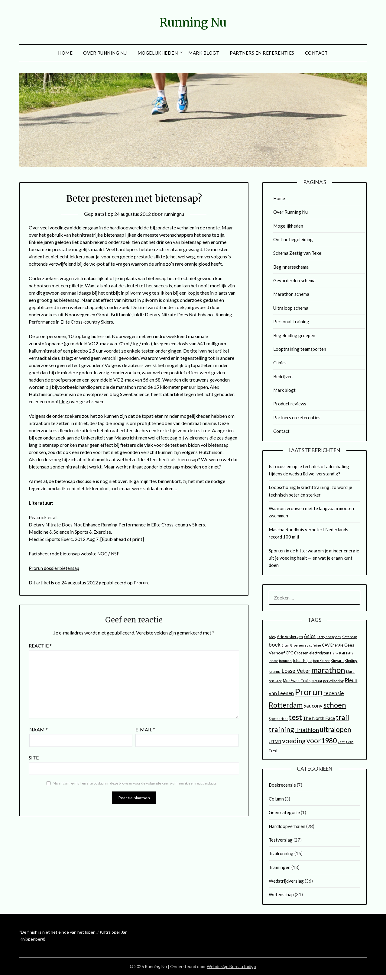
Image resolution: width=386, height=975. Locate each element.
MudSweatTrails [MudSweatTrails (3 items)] (296, 681)
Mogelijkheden (158, 53)
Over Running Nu (105, 53)
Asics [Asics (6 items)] (310, 636)
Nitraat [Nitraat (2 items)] (316, 681)
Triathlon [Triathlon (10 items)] (307, 729)
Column (276, 798)
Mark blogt (203, 53)
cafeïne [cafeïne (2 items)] (315, 645)
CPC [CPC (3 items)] (289, 653)
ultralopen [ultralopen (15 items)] (335, 729)
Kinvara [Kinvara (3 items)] (337, 660)
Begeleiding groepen (294, 335)
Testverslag (281, 839)
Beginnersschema (291, 267)
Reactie (40, 645)
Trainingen (279, 867)
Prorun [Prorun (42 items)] (309, 691)
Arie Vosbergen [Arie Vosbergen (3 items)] (290, 637)
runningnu (176, 214)
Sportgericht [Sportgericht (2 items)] (278, 719)
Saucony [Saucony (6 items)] (313, 706)
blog (64, 401)
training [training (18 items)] (281, 729)
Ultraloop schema (290, 308)
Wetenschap (281, 894)
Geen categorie (284, 812)
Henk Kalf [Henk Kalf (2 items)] (337, 653)
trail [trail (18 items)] (342, 717)
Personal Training (291, 321)
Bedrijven (283, 376)
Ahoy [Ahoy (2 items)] (272, 637)
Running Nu (193, 21)
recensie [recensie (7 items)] (333, 693)
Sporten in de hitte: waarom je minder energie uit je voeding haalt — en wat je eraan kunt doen (314, 558)
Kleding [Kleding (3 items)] (351, 660)
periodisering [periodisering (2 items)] (333, 681)
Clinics (280, 362)
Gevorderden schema (294, 280)
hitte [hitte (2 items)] (350, 653)
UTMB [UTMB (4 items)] (275, 741)
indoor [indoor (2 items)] (273, 661)
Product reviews (289, 403)
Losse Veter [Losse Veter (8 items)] (295, 670)
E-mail (145, 729)
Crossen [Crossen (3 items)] (301, 653)
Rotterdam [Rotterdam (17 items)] (286, 705)
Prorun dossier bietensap (54, 568)
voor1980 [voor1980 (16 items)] (322, 740)
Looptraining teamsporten (299, 349)
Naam (38, 729)
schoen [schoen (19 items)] (334, 704)
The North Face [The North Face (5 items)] (319, 718)
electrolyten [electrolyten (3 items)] (319, 653)
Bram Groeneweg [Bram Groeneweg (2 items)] (294, 645)
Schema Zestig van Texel (298, 253)
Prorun (141, 582)
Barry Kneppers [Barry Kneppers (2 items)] (328, 637)
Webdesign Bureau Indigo (231, 966)
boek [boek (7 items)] (275, 644)
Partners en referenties (262, 53)
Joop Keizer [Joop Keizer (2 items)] (321, 661)
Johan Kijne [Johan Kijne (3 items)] (302, 660)
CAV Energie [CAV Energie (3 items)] (332, 645)
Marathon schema (291, 294)
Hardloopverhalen (287, 826)
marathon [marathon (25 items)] (328, 669)
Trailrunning (281, 853)
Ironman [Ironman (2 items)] (285, 661)
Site (34, 757)
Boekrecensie (282, 785)
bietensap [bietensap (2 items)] (349, 637)
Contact (316, 53)
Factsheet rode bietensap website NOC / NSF (76, 553)
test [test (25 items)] (295, 716)
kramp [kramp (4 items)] (275, 671)
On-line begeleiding (293, 239)
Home (65, 53)
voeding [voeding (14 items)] (294, 741)
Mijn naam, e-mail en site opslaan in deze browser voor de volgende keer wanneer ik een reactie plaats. (135, 783)
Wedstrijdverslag (286, 881)
